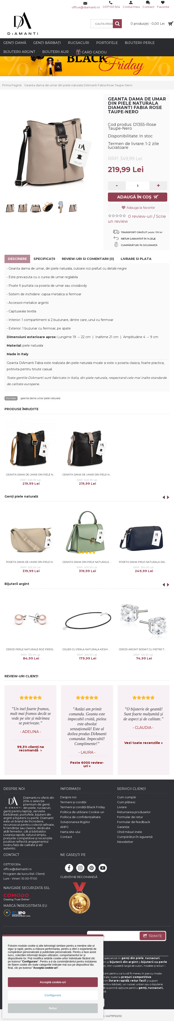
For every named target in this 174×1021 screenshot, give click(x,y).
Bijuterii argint (16, 584)
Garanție (123, 827)
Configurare (53, 995)
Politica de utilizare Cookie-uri (82, 812)
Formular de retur (130, 817)
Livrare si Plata (136, 259)
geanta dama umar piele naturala (40, 398)
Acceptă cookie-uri (53, 982)
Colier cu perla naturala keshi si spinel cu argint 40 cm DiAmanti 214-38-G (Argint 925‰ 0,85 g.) (87, 649)
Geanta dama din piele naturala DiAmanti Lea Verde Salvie (87, 562)
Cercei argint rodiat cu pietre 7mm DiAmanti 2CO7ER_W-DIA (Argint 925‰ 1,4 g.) (144, 649)
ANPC (64, 827)
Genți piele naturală (21, 496)
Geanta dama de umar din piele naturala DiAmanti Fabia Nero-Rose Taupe (87, 474)
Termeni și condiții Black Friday (82, 807)
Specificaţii (44, 259)
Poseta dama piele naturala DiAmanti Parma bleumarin (144, 562)
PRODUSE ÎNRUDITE (21, 409)
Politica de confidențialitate (80, 817)
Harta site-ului (70, 832)
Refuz (53, 1008)
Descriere (17, 259)
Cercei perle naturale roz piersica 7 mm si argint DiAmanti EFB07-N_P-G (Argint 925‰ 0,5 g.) (31, 649)
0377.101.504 (12, 864)
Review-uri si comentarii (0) (88, 259)
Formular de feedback (133, 822)
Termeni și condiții (73, 802)
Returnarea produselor (134, 812)
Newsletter (125, 842)
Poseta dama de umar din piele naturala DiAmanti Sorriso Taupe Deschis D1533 (31, 562)
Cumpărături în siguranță (135, 837)
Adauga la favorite (141, 208)
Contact (66, 837)
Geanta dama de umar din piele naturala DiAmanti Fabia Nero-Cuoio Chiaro (31, 474)
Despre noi (68, 797)
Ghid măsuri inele (129, 832)
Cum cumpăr (126, 797)
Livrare (122, 807)
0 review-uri (140, 216)
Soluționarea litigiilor (75, 822)
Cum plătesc (126, 802)
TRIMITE (152, 936)
